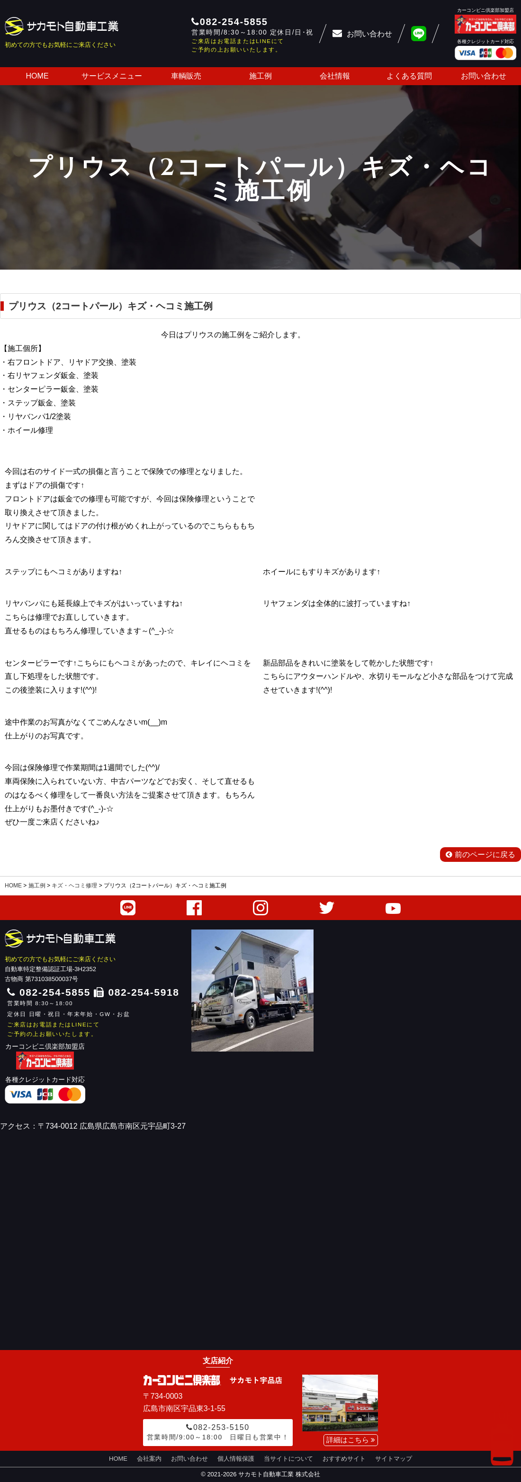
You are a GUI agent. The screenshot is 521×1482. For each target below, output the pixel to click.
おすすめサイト (344, 1458)
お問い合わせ (483, 76)
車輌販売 (186, 76)
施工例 (260, 76)
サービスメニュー (111, 76)
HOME (37, 76)
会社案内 (149, 1458)
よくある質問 (409, 76)
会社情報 (335, 76)
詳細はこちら (350, 1440)
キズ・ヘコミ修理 (74, 885)
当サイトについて (288, 1458)
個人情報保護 (235, 1458)
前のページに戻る (480, 855)
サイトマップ (393, 1458)
